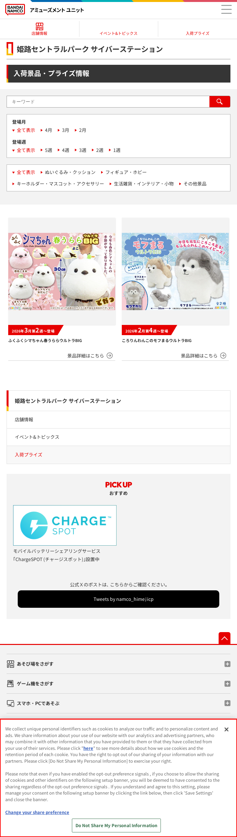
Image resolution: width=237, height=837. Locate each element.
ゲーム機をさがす (35, 683)
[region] (118, 778)
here (88, 748)
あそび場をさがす (35, 663)
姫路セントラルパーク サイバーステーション (68, 401)
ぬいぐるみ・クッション (70, 172)
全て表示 (26, 130)
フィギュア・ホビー (126, 172)
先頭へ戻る (224, 638)
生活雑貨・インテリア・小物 (144, 183)
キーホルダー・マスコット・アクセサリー (60, 183)
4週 (65, 150)
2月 (82, 130)
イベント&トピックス (37, 436)
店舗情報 (24, 419)
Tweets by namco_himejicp (124, 599)
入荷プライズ (28, 454)
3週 (82, 150)
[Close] (226, 729)
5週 (48, 150)
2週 (99, 150)
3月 (65, 130)
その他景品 (194, 183)
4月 (48, 130)
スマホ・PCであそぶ (38, 703)
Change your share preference (37, 812)
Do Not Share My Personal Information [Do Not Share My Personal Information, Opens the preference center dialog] (116, 825)
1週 (116, 150)
